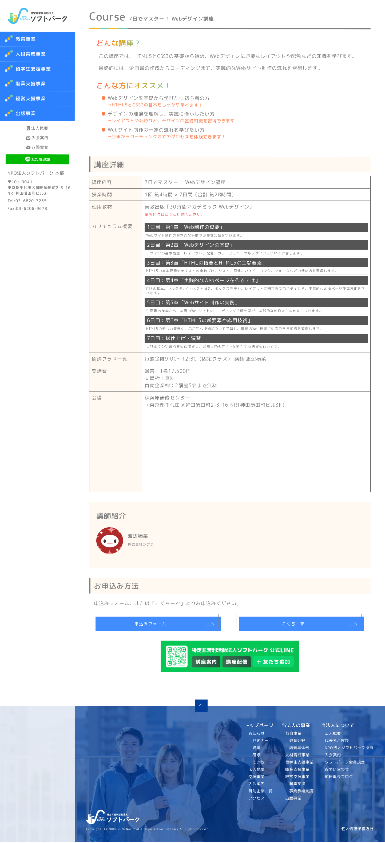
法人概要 (37, 132)
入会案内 (37, 151)
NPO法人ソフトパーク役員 (349, 748)
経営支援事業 (297, 777)
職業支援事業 (297, 770)
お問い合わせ (337, 770)
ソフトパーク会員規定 (345, 763)
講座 (256, 748)
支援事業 (257, 777)
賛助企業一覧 (261, 791)
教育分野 (297, 741)
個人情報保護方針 (357, 830)
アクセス (257, 799)
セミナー (260, 741)
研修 (256, 755)
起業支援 (297, 784)
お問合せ (37, 170)
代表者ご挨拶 (337, 741)
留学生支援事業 (299, 763)
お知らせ (257, 734)
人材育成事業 (30, 54)
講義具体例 (299, 748)
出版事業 (293, 799)
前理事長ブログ (339, 777)
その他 (258, 763)
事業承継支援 (301, 791)
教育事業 (25, 39)
